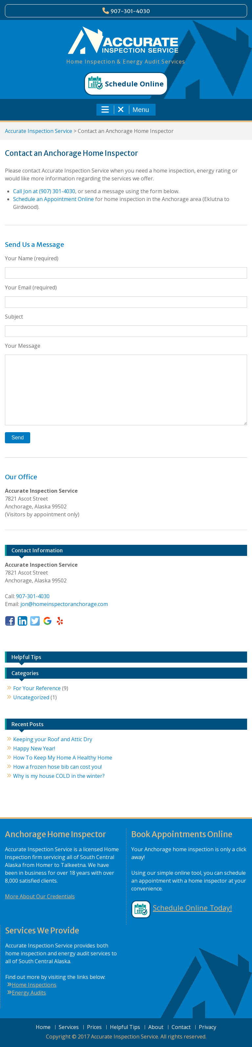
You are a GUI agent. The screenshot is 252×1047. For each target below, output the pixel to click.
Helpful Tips (125, 1027)
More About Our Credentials (40, 896)
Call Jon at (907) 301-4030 (44, 191)
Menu (125, 109)
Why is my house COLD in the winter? (59, 776)
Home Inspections (34, 984)
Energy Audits (29, 992)
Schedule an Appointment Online (53, 199)
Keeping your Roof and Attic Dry (52, 739)
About (155, 1027)
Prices (94, 1027)
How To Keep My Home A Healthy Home (62, 757)
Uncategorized (31, 697)
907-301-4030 (130, 11)
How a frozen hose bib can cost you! (57, 766)
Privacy (207, 1027)
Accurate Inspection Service (38, 131)
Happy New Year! (34, 748)
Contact (181, 1027)
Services (69, 1027)
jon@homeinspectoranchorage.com (64, 604)
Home (43, 1027)
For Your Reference (37, 688)
